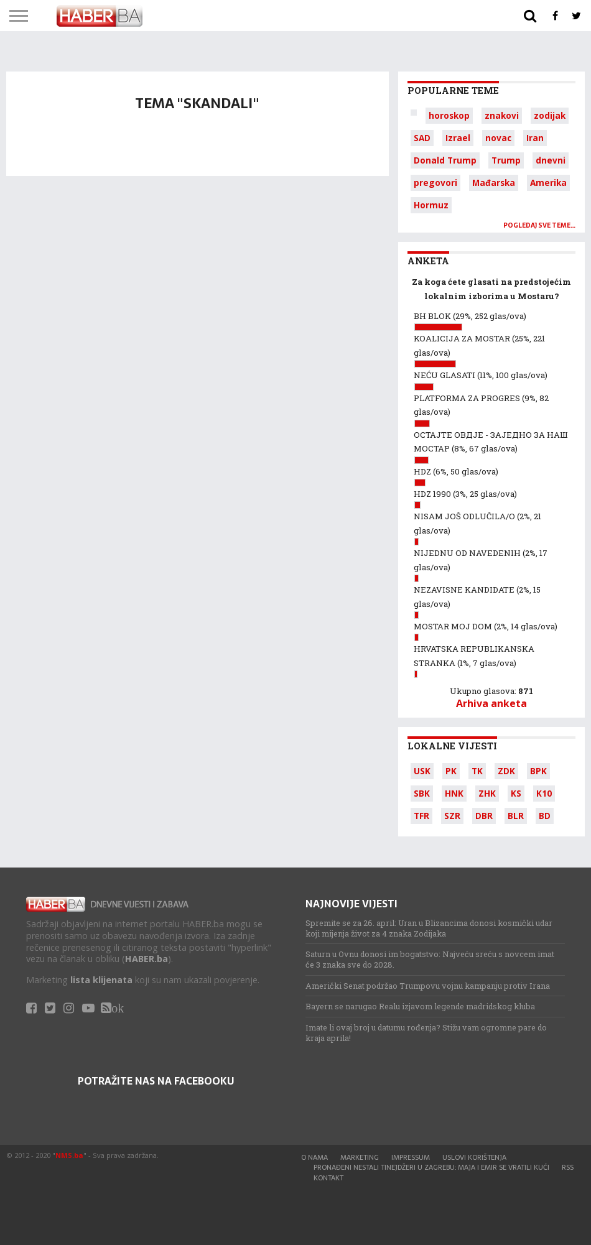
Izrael (457, 138)
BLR (516, 816)
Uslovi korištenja (474, 1157)
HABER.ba (146, 959)
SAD (422, 138)
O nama (314, 1157)
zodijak (549, 115)
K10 (544, 793)
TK (477, 771)
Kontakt (328, 1177)
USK (422, 771)
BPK (538, 771)
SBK (422, 793)
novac (498, 138)
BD (545, 816)
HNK (454, 793)
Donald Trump (445, 160)
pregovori (435, 182)
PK (451, 771)
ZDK (506, 771)
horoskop (449, 115)
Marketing (359, 1157)
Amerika (548, 182)
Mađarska (493, 182)
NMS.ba (69, 1155)
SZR (452, 816)
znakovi (502, 115)
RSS (568, 1167)
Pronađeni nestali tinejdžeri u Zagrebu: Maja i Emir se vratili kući (431, 1167)
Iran (535, 138)
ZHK (487, 793)
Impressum (410, 1157)
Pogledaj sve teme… (539, 225)
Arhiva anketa (491, 703)
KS (516, 793)
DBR (484, 816)
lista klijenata (101, 980)
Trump (506, 160)
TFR (421, 816)
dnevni (550, 160)
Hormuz (431, 205)
